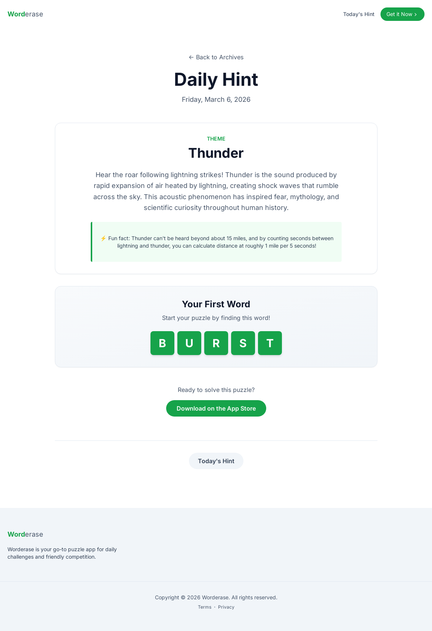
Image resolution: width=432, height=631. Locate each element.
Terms (204, 607)
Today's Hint (358, 14)
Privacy (226, 607)
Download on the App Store (216, 408)
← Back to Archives (216, 57)
